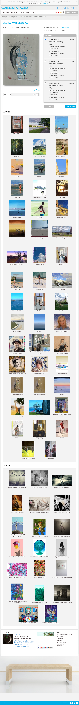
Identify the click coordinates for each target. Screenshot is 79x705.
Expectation (62, 281)
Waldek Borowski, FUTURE (28, 614)
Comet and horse (17, 229)
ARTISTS (6, 12)
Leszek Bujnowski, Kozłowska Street (62, 594)
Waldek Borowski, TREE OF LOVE (39, 548)
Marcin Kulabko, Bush (40, 569)
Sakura (17, 429)
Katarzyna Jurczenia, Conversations (62, 569)
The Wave (39, 209)
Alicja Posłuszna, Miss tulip (61, 548)
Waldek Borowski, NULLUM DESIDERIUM (17, 527)
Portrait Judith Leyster (62, 345)
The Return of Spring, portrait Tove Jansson (39, 344)
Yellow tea (62, 429)
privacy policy (45, 3)
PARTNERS (60, 636)
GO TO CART (49, 106)
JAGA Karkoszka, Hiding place (39, 528)
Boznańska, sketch (39, 386)
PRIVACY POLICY (62, 642)
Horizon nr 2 (62, 168)
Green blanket (17, 209)
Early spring (39, 429)
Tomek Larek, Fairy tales (17, 504)
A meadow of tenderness (17, 258)
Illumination (39, 281)
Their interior (50, 450)
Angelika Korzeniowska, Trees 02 (17, 570)
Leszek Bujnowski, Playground (62, 528)
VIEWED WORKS (16, 703)
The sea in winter (17, 302)
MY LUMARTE (5, 703)
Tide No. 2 (17, 189)
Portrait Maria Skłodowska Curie (17, 365)
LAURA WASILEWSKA (25, 16)
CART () (26, 703)
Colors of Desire (17, 125)
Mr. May (17, 168)
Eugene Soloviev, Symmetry (62, 481)
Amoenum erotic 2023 (40, 16)
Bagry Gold (62, 189)
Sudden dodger (39, 229)
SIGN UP (74, 12)
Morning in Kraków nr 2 (39, 189)
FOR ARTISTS (60, 638)
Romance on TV (39, 256)
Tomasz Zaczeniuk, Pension (39, 479)
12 (38, 90)
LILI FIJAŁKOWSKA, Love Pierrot (51, 614)
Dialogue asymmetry (17, 407)
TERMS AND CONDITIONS (64, 635)
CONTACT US (60, 640)
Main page (4, 16)
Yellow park (17, 148)
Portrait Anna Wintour (39, 365)
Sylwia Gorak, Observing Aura (62, 504)
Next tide (17, 281)
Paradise (61, 302)
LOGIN (68, 12)
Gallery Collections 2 (62, 148)
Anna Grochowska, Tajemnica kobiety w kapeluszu (17, 593)
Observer (62, 256)
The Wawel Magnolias (62, 232)
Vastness (39, 323)
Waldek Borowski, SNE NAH (39, 594)
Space (62, 386)
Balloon (39, 126)
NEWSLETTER (61, 644)
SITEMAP (59, 646)
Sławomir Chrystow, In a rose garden (39, 505)
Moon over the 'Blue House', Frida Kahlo (62, 407)
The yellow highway (61, 125)
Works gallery (13, 16)
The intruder (39, 408)
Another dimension (62, 365)
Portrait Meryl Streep (62, 323)
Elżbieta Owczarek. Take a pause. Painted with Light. (22, 637)
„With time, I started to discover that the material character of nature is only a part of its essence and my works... (24, 643)
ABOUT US (30, 12)
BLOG (22, 12)
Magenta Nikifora (17, 345)
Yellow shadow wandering (28, 450)
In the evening (17, 323)
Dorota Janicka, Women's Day (17, 548)
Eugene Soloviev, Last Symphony (17, 479)
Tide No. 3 (39, 168)
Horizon (39, 302)
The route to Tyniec (39, 148)
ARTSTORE (14, 12)
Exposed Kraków (62, 209)
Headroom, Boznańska (17, 386)
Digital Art (65, 27)
